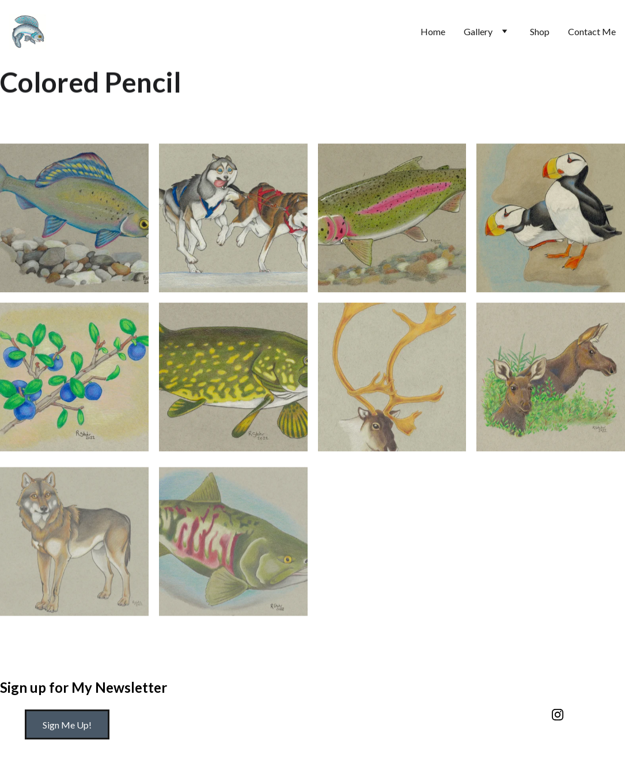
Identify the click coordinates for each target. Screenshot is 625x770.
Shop (540, 31)
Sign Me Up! (67, 724)
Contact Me (592, 31)
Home (433, 31)
